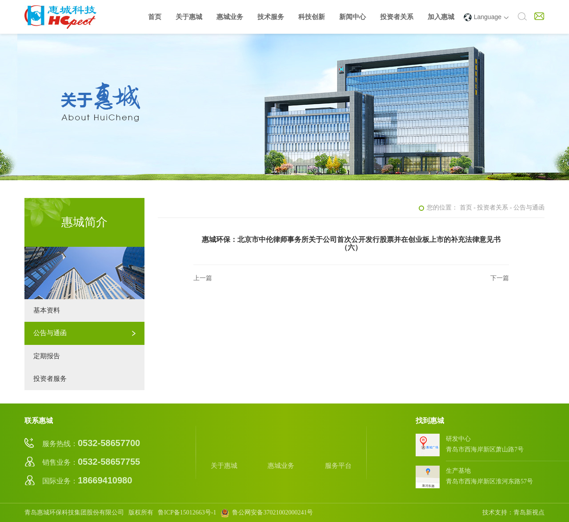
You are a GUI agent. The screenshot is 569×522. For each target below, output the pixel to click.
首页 (154, 16)
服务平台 (338, 452)
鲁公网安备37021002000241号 (266, 512)
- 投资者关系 (490, 207)
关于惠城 (189, 16)
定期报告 (46, 356)
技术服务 (270, 16)
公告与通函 (50, 332)
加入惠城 (441, 16)
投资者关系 (396, 16)
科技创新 (311, 16)
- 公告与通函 (527, 207)
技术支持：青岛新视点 (513, 512)
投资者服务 (50, 378)
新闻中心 (352, 16)
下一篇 (499, 278)
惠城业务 (229, 16)
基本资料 (46, 310)
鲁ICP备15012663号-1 (187, 512)
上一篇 (202, 278)
